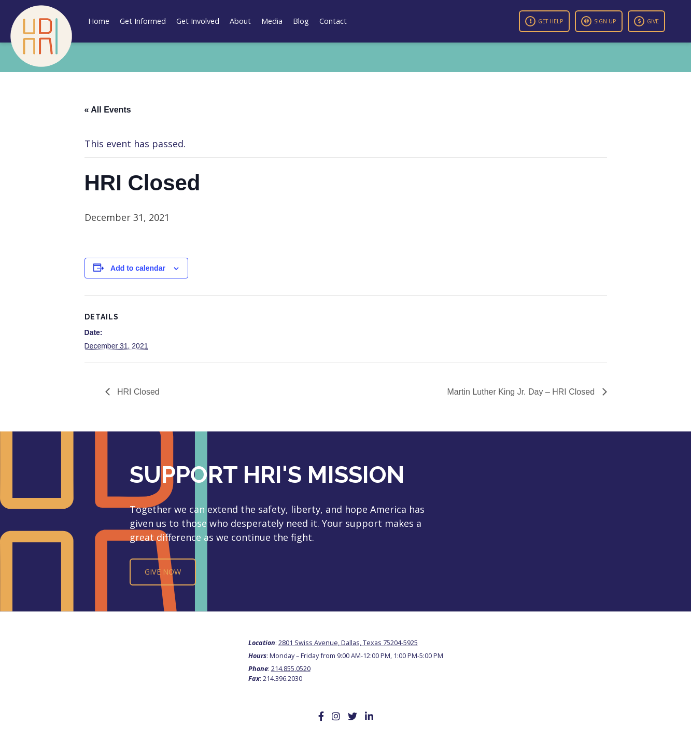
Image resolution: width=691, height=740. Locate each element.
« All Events (107, 109)
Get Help (544, 21)
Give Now (163, 572)
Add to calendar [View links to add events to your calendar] (137, 268)
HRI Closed (137, 391)
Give (646, 21)
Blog (301, 21)
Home (98, 21)
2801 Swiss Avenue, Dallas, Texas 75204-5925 (348, 642)
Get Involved (197, 21)
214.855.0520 (291, 668)
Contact (333, 21)
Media (272, 21)
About (240, 21)
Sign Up (598, 21)
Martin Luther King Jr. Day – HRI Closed (522, 391)
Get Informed (143, 21)
